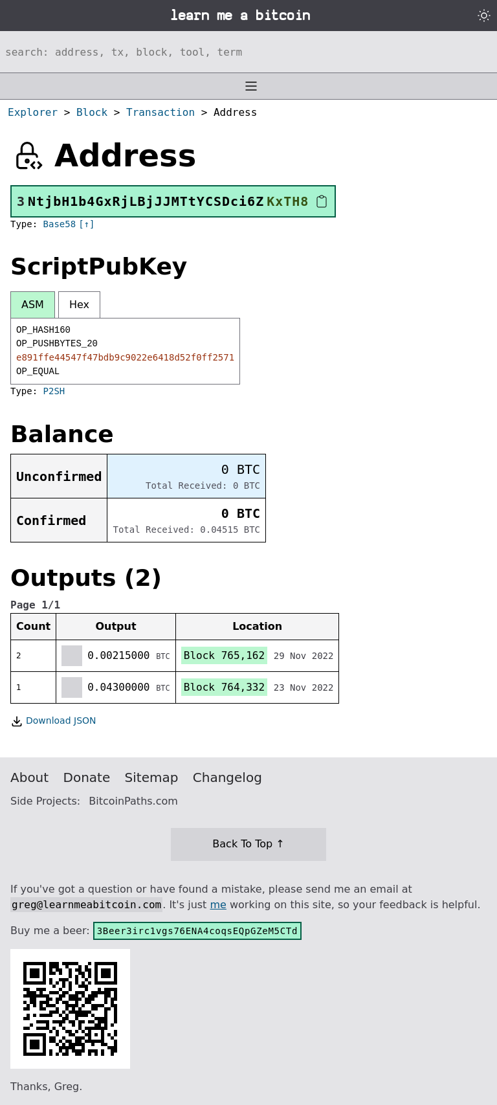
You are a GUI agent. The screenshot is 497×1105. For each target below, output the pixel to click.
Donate (87, 777)
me (218, 905)
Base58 (59, 224)
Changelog (227, 777)
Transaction (160, 112)
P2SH (54, 391)
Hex (79, 304)
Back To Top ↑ (248, 844)
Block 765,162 (224, 655)
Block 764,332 (224, 687)
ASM (32, 304)
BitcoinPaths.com (133, 801)
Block (91, 112)
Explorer (33, 112)
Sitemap (152, 777)
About (29, 777)
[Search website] (248, 52)
